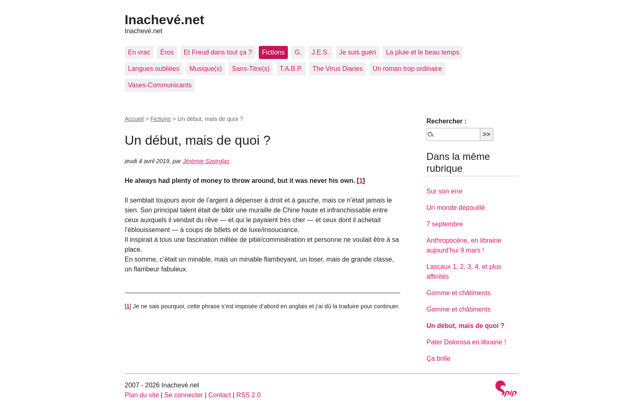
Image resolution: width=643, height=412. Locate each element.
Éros (167, 52)
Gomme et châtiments (458, 292)
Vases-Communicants (160, 85)
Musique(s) (205, 68)
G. (297, 52)
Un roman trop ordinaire (407, 68)
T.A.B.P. (291, 68)
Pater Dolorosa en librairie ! (466, 342)
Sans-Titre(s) (250, 68)
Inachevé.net (164, 19)
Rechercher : (446, 121)
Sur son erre (444, 191)
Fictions (273, 52)
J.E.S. (320, 52)
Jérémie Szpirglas (206, 161)
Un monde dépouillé (455, 207)
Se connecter (183, 395)
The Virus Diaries (337, 68)
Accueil (134, 119)
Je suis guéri (357, 52)
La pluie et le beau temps (422, 52)
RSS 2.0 (248, 395)
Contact (219, 395)
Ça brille (438, 358)
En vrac (139, 52)
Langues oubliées (153, 68)
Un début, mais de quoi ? (465, 325)
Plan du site (142, 395)
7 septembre (444, 224)
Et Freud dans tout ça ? (218, 52)
